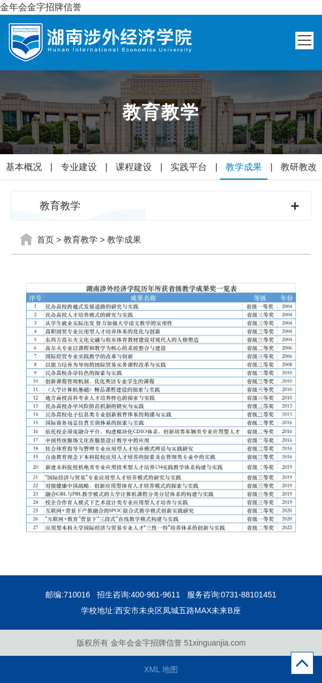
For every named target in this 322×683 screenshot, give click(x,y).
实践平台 (189, 167)
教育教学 (80, 239)
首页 (45, 239)
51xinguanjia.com (214, 642)
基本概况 (24, 167)
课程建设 (134, 167)
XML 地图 (161, 669)
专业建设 (79, 167)
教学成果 (244, 167)
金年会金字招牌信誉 (41, 7)
